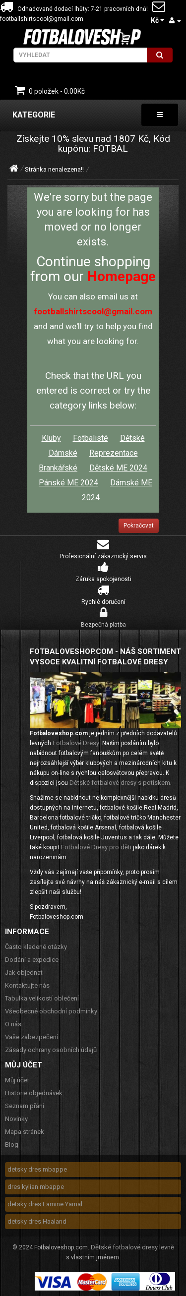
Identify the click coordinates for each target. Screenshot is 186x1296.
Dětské (132, 438)
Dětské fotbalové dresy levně (132, 1247)
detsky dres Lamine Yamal (44, 1204)
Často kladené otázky (36, 946)
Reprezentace (113, 453)
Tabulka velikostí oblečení (42, 998)
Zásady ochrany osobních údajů (51, 1050)
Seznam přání (24, 1106)
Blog (11, 1144)
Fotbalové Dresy (76, 743)
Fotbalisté (90, 438)
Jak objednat (24, 972)
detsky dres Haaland (36, 1221)
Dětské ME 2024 (118, 467)
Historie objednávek (33, 1093)
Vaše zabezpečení (31, 1037)
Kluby (51, 438)
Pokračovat (139, 525)
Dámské (63, 453)
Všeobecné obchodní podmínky (51, 1011)
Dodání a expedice (32, 959)
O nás (13, 1024)
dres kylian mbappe (35, 1186)
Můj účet (17, 1080)
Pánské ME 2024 (68, 482)
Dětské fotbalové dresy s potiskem (119, 782)
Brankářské (58, 467)
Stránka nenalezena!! (54, 169)
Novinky (16, 1118)
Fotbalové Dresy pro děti (96, 847)
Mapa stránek (24, 1131)
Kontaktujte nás (27, 985)
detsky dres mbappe (37, 1169)
